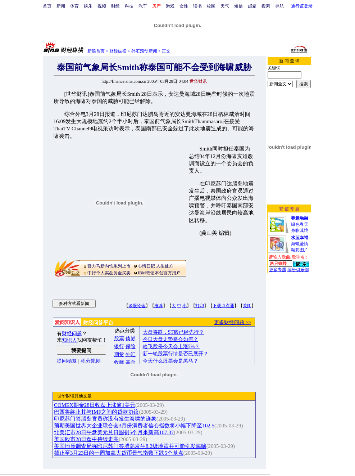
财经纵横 (118, 51)
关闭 (247, 305)
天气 (224, 6)
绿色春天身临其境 (299, 224)
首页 (47, 6)
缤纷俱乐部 (298, 269)
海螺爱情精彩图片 (299, 243)
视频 (101, 6)
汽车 (142, 6)
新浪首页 (96, 51)
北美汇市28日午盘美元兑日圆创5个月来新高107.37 (114, 432)
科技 (129, 6)
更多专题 (277, 269)
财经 (115, 6)
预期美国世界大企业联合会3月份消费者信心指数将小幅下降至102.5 (134, 425)
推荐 (158, 305)
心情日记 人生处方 (155, 266)
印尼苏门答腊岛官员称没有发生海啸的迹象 (105, 419)
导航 (279, 6)
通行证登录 (302, 6)
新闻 (60, 6)
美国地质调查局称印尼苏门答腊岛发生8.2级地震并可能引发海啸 (130, 446)
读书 (197, 6)
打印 (199, 305)
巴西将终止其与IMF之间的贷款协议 (96, 412)
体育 (74, 6)
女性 (183, 6)
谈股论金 (137, 305)
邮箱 (252, 6)
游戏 (170, 6)
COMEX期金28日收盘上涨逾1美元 (94, 405)
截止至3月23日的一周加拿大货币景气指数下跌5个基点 (118, 453)
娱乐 (88, 6)
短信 (238, 6)
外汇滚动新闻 (144, 51)
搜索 (265, 6)
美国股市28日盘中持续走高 (86, 439)
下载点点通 (223, 305)
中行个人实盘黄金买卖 (109, 272)
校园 (211, 6)
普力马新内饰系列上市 (109, 266)
